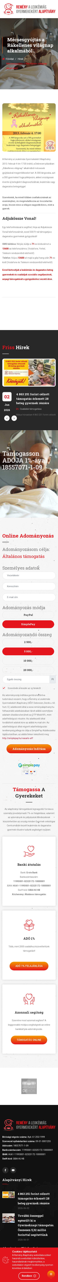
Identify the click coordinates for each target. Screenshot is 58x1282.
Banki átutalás (29, 864)
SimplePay (28, 624)
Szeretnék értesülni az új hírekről (21, 688)
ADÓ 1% (29, 938)
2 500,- (28, 642)
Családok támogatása (28, 409)
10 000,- (28, 660)
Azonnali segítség (29, 1012)
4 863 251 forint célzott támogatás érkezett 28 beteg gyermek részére (32, 398)
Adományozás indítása (29, 749)
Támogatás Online (29, 1040)
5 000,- (28, 651)
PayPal (28, 614)
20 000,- (28, 670)
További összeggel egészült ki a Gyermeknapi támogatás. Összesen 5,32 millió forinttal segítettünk (36, 1225)
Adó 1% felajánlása (29, 966)
